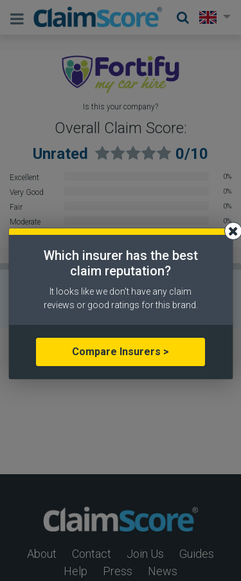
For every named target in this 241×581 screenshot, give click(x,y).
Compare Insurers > (120, 352)
